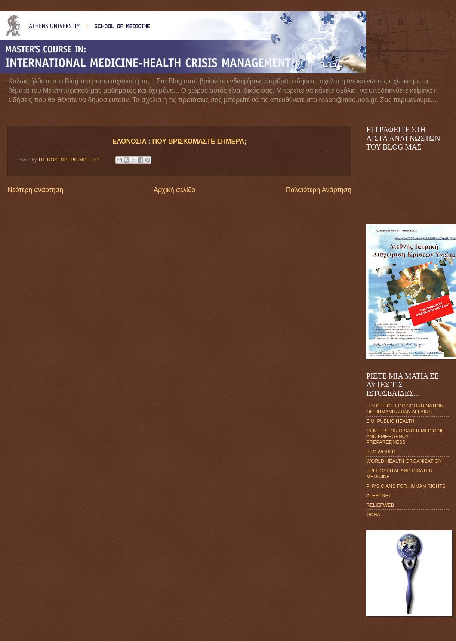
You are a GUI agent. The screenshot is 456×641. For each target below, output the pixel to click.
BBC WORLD (380, 451)
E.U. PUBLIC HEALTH (390, 421)
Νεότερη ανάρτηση (35, 190)
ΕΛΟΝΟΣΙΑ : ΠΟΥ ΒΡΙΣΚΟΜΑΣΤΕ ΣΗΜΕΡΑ (178, 141)
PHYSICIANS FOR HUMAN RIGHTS (406, 486)
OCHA (373, 514)
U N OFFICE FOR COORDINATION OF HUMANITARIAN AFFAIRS (404, 408)
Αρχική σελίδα (174, 190)
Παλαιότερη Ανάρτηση (318, 190)
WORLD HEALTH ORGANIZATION (404, 461)
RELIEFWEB (380, 505)
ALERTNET (378, 495)
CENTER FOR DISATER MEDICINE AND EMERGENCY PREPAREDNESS (405, 436)
